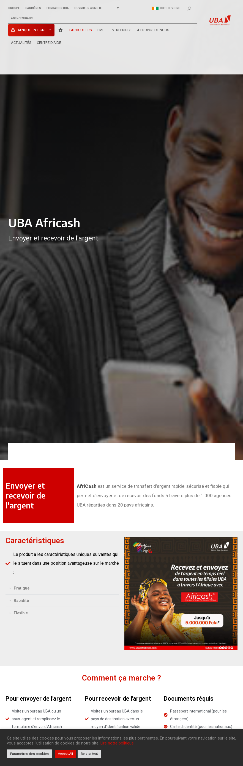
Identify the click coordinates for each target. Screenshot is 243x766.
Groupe (14, 8)
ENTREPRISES (121, 30)
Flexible (21, 613)
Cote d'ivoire (166, 8)
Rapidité (21, 600)
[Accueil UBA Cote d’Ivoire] (60, 30)
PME (100, 30)
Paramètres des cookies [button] (29, 754)
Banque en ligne (34, 30)
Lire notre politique (117, 743)
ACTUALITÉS (21, 43)
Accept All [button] (65, 754)
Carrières (33, 8)
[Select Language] (101, 8)
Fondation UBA (58, 8)
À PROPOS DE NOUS (153, 30)
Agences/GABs (22, 18)
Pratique (21, 588)
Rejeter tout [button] (89, 754)
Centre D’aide (49, 43)
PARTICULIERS (80, 30)
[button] (62, 588)
